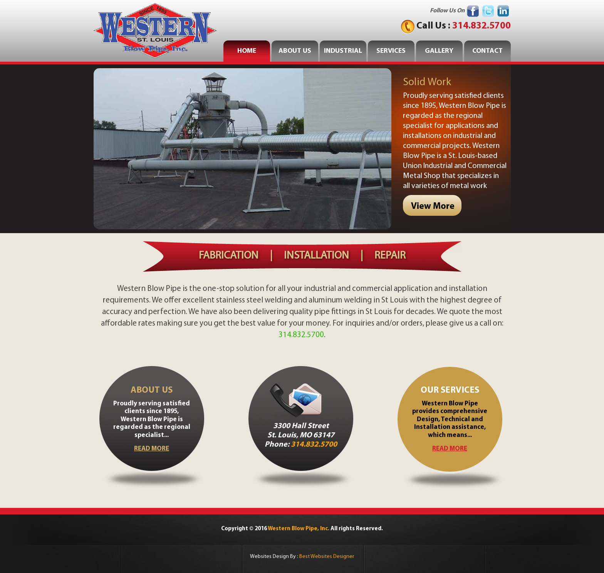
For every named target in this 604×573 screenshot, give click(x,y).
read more (151, 448)
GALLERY (439, 51)
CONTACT (487, 51)
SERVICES (391, 51)
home (246, 51)
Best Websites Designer (326, 557)
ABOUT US (295, 51)
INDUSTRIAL (343, 51)
